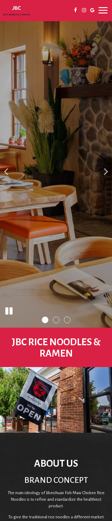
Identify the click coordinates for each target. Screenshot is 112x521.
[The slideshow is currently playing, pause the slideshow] (8, 311)
